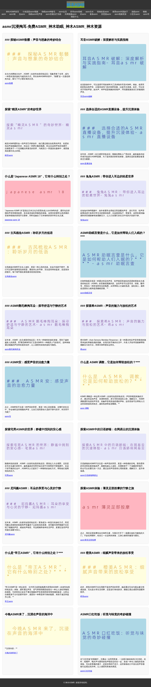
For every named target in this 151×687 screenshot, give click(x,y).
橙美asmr (84, 596)
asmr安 (8, 416)
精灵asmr (9, 155)
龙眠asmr (135, 12)
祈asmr (83, 14)
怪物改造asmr (103, 12)
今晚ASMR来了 (11, 653)
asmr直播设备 (86, 163)
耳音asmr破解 (86, 96)
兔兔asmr (84, 220)
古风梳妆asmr (11, 276)
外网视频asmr (71, 14)
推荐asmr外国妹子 (120, 12)
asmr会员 (63, 12)
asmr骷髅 (9, 83)
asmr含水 (90, 12)
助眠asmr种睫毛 (48, 12)
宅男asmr (9, 475)
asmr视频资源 (120, 14)
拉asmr (22, 14)
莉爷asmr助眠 (76, 12)
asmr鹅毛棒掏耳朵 (12, 349)
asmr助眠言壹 (86, 293)
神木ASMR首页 (12, 12)
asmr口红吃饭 (86, 671)
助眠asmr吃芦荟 (35, 14)
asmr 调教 (84, 408)
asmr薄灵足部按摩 (88, 540)
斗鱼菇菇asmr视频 (30, 12)
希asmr (83, 349)
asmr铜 (12, 14)
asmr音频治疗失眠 (53, 14)
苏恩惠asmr (106, 14)
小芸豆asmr (135, 14)
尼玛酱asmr (10, 534)
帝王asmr (9, 601)
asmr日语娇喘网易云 (89, 475)
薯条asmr (94, 14)
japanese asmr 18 (12, 220)
